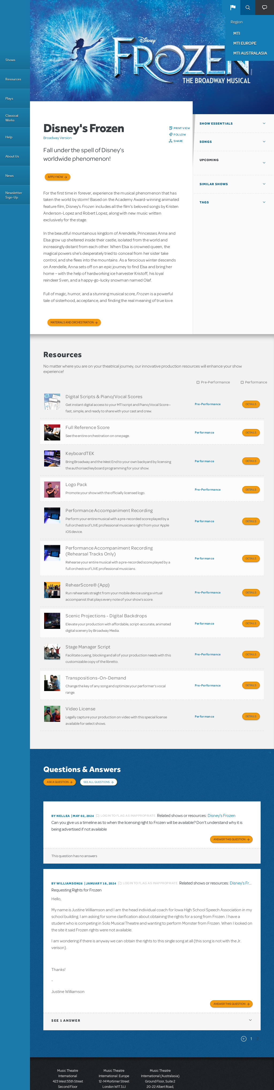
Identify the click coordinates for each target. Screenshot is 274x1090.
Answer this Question (229, 814)
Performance (256, 382)
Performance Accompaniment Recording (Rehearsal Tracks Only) (109, 541)
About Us (12, 156)
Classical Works (11, 117)
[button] (232, 7)
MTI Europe (244, 43)
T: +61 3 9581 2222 (160, 1076)
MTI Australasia (250, 53)
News (9, 175)
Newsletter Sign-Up (13, 195)
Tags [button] (204, 202)
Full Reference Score (88, 425)
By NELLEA (60, 791)
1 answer (65, 994)
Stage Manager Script (88, 631)
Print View (182, 128)
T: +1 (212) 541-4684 (68, 1071)
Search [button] (247, 7)
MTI (236, 33)
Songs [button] (206, 142)
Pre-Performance (215, 382)
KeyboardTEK (80, 449)
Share (178, 141)
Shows (10, 60)
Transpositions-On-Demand (96, 661)
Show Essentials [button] (216, 123)
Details (251, 404)
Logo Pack (76, 478)
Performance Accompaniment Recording (109, 503)
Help (8, 137)
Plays (9, 98)
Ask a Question (57, 761)
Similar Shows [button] (214, 184)
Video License (81, 690)
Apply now (55, 177)
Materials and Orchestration (72, 322)
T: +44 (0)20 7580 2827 (114, 1066)
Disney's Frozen (221, 791)
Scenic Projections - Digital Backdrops (106, 602)
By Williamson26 (67, 858)
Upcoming (209, 160)
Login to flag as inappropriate (128, 791)
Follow (180, 134)
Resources (13, 79)
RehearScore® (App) (88, 573)
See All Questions (96, 761)
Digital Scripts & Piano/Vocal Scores (104, 396)
